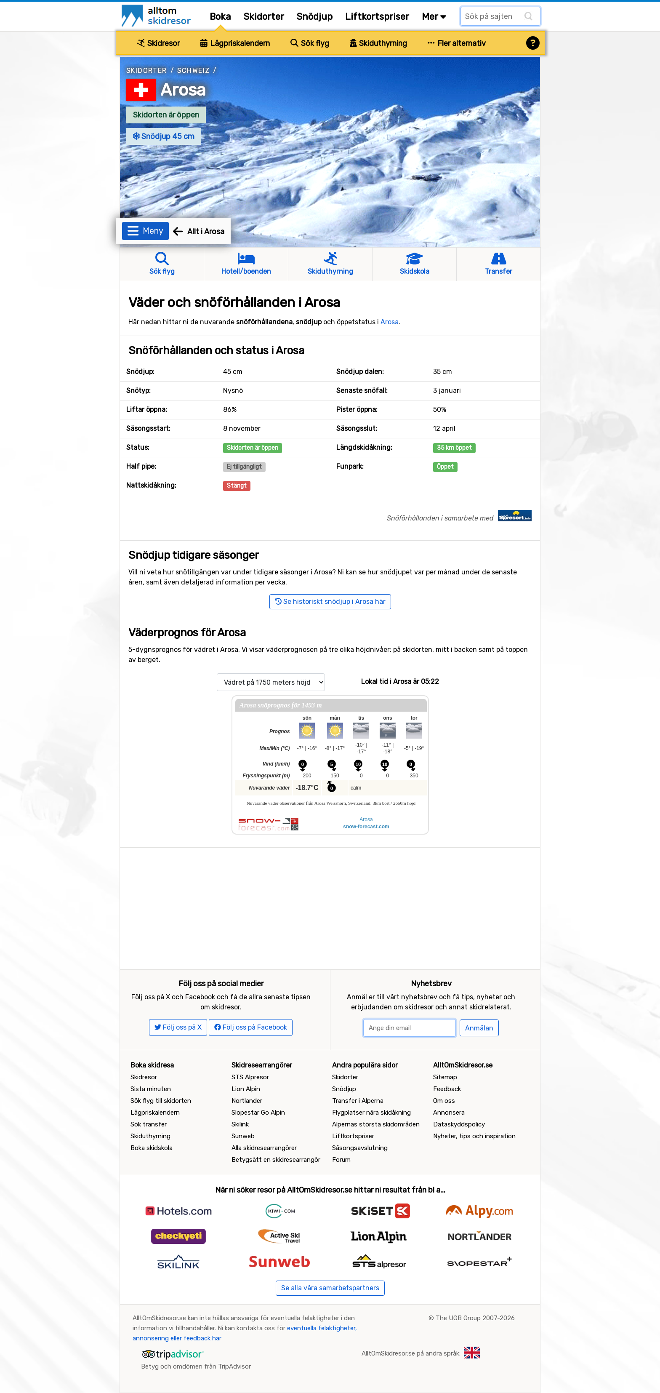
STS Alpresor (250, 1077)
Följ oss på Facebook (250, 1027)
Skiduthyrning (378, 43)
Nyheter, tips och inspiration (474, 1136)
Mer (434, 16)
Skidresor (158, 43)
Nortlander (247, 1101)
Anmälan (479, 1028)
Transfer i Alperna (357, 1101)
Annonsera (449, 1112)
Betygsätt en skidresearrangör (276, 1160)
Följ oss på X (178, 1027)
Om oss (444, 1101)
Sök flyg (309, 43)
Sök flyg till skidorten (160, 1101)
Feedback (447, 1089)
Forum (341, 1160)
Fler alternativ (457, 43)
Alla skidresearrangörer (264, 1148)
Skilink (240, 1124)
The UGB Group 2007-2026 (475, 1318)
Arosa (183, 90)
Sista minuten (150, 1089)
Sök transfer (148, 1124)
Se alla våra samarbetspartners (330, 1288)
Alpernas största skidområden (376, 1124)
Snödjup (315, 16)
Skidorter (264, 16)
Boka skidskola (151, 1148)
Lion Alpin (246, 1089)
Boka (220, 16)
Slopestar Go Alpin (258, 1112)
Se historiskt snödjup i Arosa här (330, 602)
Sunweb (243, 1136)
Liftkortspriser (377, 16)
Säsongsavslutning (360, 1148)
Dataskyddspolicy (459, 1124)
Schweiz (193, 71)
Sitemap (445, 1077)
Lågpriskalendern (235, 43)
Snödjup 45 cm (163, 136)
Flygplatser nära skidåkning (371, 1112)
